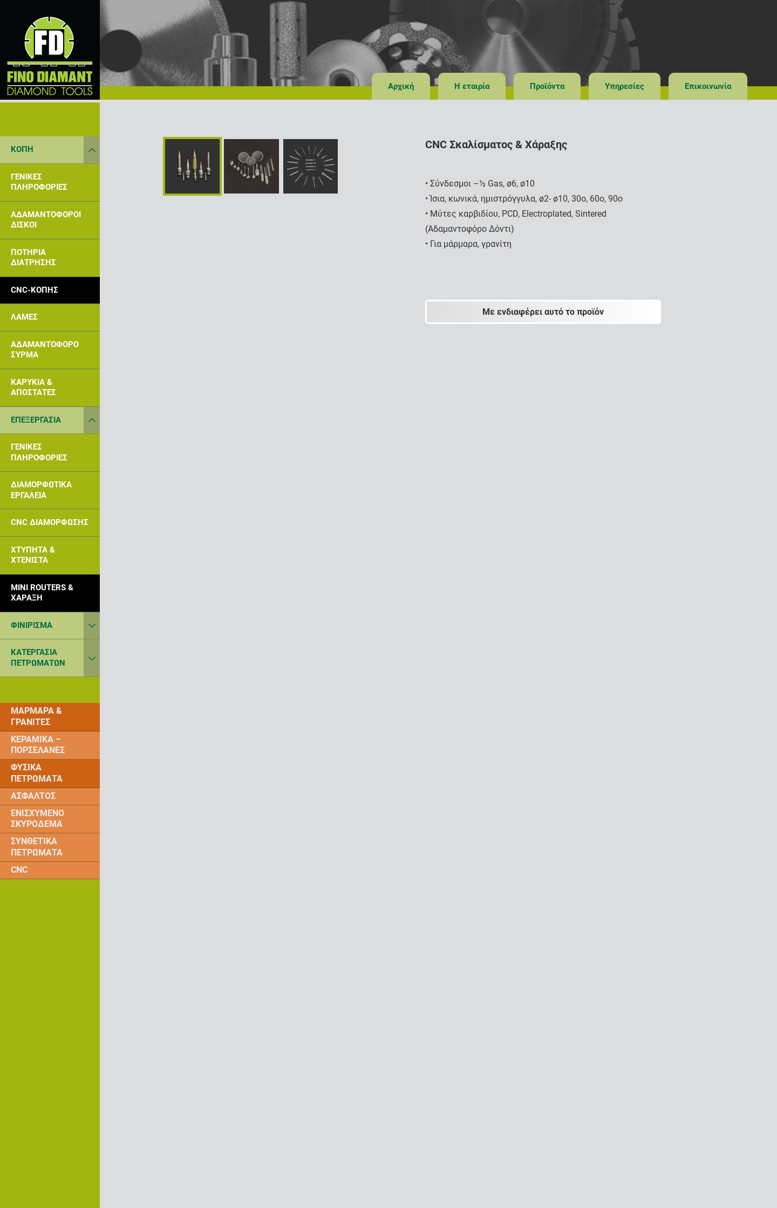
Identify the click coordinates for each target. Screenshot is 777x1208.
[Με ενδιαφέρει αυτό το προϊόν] (543, 312)
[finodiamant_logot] (50, 50)
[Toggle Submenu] (92, 149)
